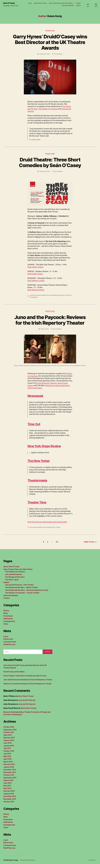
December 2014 (9, 796)
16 (57, 541)
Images (78, 3)
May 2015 (7, 785)
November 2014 (9, 799)
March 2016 (8, 761)
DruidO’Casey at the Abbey (14, 671)
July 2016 (7, 753)
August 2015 (8, 780)
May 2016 (7, 756)
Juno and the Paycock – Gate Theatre (19, 584)
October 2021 (8, 732)
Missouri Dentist (9, 712)
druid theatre (54, 295)
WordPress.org (9, 644)
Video (5, 623)
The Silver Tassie (11, 579)
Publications (8, 618)
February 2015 (9, 790)
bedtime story (46, 295)
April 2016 (7, 758)
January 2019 (8, 740)
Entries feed (8, 639)
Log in (5, 636)
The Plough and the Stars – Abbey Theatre (21, 587)
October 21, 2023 (45, 54)
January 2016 (8, 767)
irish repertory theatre (36, 527)
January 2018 (8, 745)
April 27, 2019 (45, 328)
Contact (78, 5)
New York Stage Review (44, 446)
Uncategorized (9, 621)
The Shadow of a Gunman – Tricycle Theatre (22, 592)
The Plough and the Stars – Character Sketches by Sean (26, 590)
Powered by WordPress (27, 859)
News (5, 613)
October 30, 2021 (45, 171)
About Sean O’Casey (40, 3)
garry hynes (61, 295)
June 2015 (7, 783)
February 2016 (9, 764)
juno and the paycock (49, 527)
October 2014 (8, 801)
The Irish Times (36, 139)
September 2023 (10, 729)
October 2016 (8, 751)
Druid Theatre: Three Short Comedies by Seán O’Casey (50, 162)
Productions (50, 30)
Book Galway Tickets (35, 267)
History (6, 610)
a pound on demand (35, 295)
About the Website (68, 5)
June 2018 (7, 742)
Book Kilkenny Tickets (36, 280)
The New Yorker (38, 460)
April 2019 (7, 735)
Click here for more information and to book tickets (47, 522)
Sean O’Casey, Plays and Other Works (61, 3)
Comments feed (9, 641)
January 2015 (8, 793)
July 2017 (7, 748)
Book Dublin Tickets (35, 274)
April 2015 (7, 788)
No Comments (58, 54)
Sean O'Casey (9, 3)
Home (30, 3)
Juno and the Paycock (13, 574)
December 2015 (9, 769)
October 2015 (8, 774)
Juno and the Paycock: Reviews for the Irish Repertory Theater (50, 319)
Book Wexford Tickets (35, 290)
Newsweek (35, 395)
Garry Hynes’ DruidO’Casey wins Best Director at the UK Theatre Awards (50, 42)
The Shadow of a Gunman (48, 109)
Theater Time (36, 502)
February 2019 (9, 737)
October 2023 (8, 726)
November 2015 (9, 772)
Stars (36, 109)
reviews (58, 527)
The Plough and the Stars (15, 576)
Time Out (33, 424)
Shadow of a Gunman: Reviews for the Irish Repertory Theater (27, 683)
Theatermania (37, 480)
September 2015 (9, 777)
